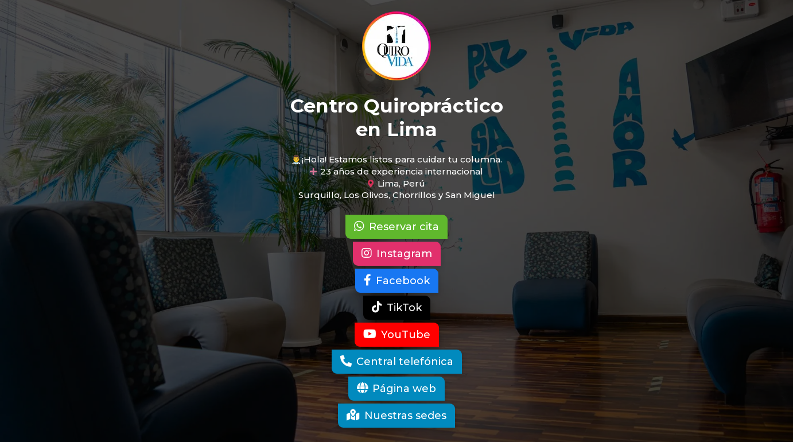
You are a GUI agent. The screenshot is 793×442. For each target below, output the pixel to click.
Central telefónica (396, 361)
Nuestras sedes (396, 415)
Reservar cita (396, 226)
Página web (396, 388)
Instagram (396, 253)
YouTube (396, 334)
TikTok (397, 307)
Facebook (397, 280)
